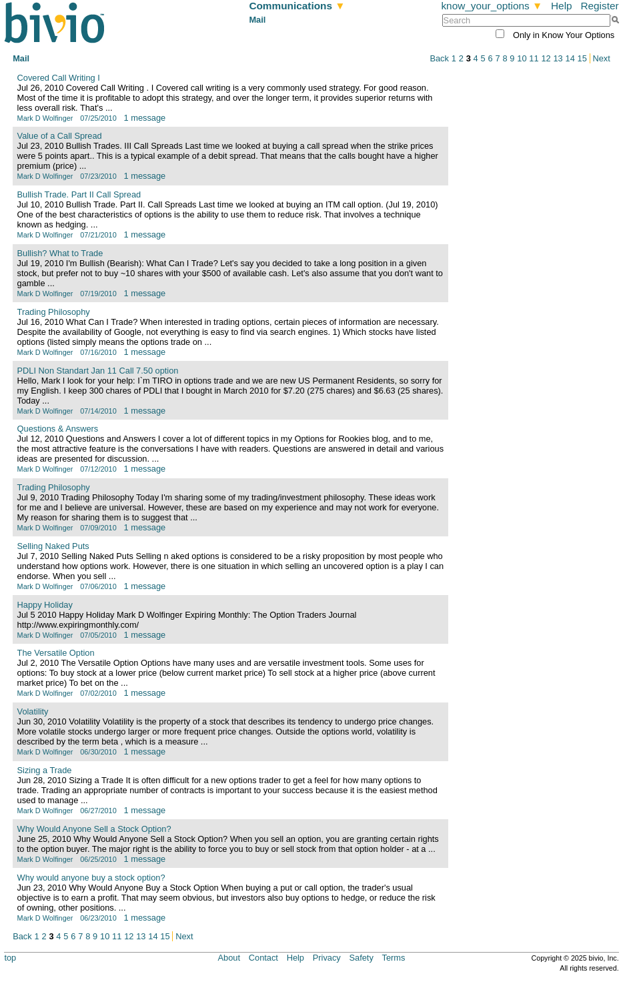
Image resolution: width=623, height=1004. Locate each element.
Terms (394, 958)
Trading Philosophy (53, 312)
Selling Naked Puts (53, 546)
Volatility (33, 711)
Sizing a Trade (44, 770)
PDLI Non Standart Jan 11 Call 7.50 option (98, 371)
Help (561, 5)
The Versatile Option (56, 653)
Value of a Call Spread (59, 136)
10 (521, 58)
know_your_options (491, 5)
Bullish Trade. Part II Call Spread (79, 194)
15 (582, 58)
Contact (263, 958)
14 (570, 58)
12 (545, 58)
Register (599, 5)
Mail (257, 20)
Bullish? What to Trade (60, 253)
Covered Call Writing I (58, 78)
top (10, 958)
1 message (145, 118)
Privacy (327, 958)
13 (557, 58)
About (229, 958)
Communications (297, 5)
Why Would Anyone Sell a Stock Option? (94, 829)
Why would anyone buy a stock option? (91, 878)
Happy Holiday (45, 605)
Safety (362, 958)
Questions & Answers (58, 429)
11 (533, 58)
